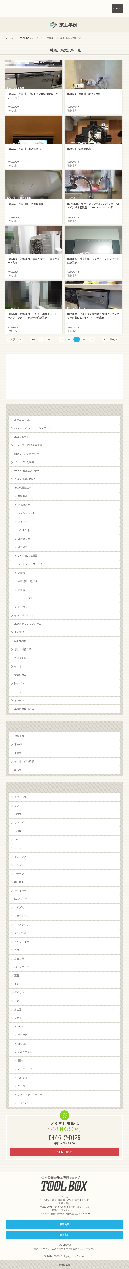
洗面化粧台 (20, 640)
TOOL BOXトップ (29, 38)
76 (84, 339)
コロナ (18, 950)
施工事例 (48, 38)
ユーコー (23, 1086)
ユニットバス (25, 598)
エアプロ (23, 1035)
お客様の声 (64, 376)
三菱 (16, 975)
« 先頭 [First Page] (11, 339)
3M (16, 839)
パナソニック (21, 967)
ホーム (9, 38)
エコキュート (21, 436)
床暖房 (21, 589)
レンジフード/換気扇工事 (28, 445)
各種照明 (23, 496)
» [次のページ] (104, 339)
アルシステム (25, 1052)
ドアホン (23, 606)
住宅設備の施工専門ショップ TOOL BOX (64, 1183)
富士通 (18, 1009)
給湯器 (21, 572)
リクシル (19, 805)
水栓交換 (19, 632)
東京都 (18, 744)
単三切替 (23, 547)
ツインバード (25, 1103)
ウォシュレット (26, 513)
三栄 (20, 1060)
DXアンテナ (21, 899)
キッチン (19, 700)
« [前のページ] (20, 339)
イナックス (20, 856)
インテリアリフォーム (26, 615)
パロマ (18, 814)
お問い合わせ (64, 1151)
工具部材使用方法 (24, 708)
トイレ (18, 691)
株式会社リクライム (44, 1249)
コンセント (24, 530)
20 (40, 339)
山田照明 (19, 882)
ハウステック (21, 924)
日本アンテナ (21, 916)
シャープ (19, 873)
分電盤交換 (24, 538)
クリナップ (20, 797)
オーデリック (25, 1069)
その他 (18, 666)
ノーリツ (19, 848)
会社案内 (64, 1234)
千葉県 (18, 752)
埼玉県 (18, 770)
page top (64, 1264)
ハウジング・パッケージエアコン (32, 428)
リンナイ (19, 822)
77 (91, 339)
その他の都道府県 (24, 761)
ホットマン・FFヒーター (31, 564)
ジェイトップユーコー (30, 1094)
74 (69, 339)
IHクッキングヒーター (26, 453)
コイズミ (19, 907)
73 (61, 339)
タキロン (23, 1043)
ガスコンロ (20, 657)
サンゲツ (19, 865)
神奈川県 (19, 735)
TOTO (17, 831)
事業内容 (64, 1224)
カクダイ (23, 1077)
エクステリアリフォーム (27, 623)
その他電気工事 (22, 487)
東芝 (16, 984)
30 (48, 339)
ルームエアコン (22, 419)
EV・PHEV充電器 (28, 555)
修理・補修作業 (22, 649)
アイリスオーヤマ (24, 941)
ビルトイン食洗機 (24, 462)
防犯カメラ (24, 504)
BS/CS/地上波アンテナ (27, 470)
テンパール (20, 933)
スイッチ (23, 521)
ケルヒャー (20, 890)
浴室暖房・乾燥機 (27, 581)
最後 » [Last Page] (113, 339)
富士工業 (19, 958)
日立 (16, 1001)
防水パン (19, 683)
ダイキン (19, 992)
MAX (20, 1026)
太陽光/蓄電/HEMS (24, 479)
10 (33, 339)
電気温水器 (20, 674)
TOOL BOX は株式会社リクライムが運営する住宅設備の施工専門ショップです (26, 9)
